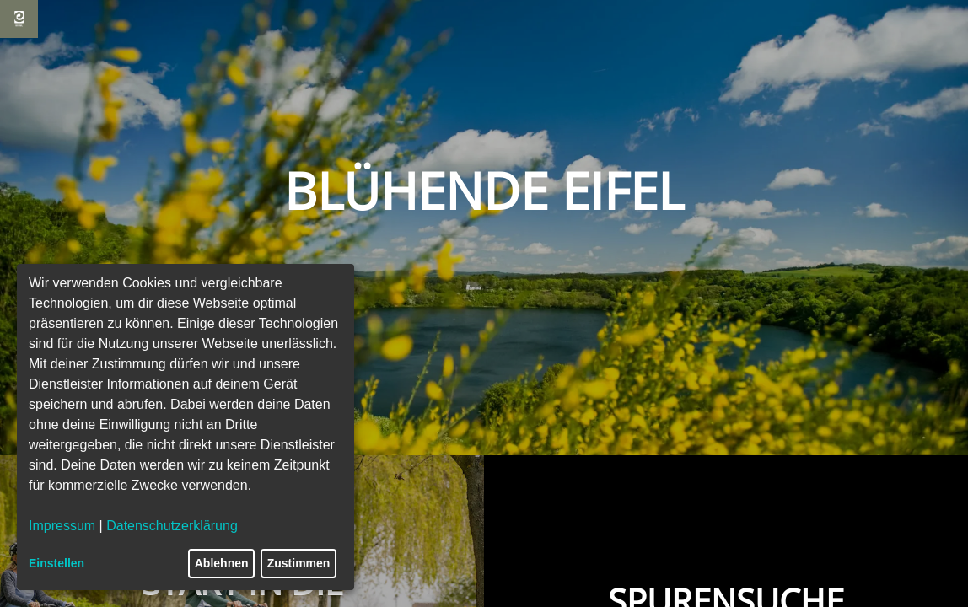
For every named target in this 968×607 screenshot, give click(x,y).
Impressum (62, 525)
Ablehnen (222, 563)
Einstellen (56, 563)
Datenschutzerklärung (172, 525)
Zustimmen (299, 563)
